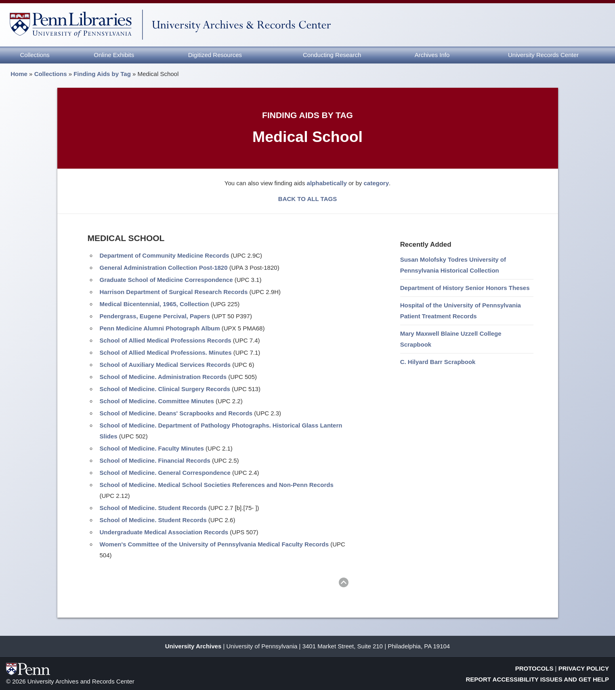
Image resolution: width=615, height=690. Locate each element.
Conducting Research (332, 54)
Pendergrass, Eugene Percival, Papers (155, 316)
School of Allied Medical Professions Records (165, 340)
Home (18, 73)
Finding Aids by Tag (102, 73)
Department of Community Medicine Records (164, 255)
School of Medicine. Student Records (153, 507)
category (376, 183)
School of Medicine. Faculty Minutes (152, 448)
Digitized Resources (215, 54)
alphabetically (327, 183)
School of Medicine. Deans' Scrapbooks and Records (176, 413)
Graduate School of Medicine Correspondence (166, 279)
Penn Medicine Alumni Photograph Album (160, 328)
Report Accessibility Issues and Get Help (537, 679)
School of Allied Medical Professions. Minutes (166, 352)
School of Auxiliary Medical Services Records (165, 364)
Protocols (534, 668)
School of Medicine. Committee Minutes (157, 401)
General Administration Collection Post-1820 (164, 267)
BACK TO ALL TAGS (307, 198)
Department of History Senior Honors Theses (465, 287)
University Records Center (543, 54)
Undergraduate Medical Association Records (164, 532)
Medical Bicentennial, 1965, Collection (154, 304)
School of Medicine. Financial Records (155, 460)
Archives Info (432, 54)
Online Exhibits (114, 54)
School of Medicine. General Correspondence (165, 472)
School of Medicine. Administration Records (163, 376)
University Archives (193, 646)
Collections (34, 54)
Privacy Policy (583, 668)
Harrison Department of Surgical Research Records (174, 291)
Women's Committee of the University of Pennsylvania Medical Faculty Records (214, 544)
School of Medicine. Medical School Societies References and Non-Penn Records (217, 484)
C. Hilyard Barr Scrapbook (438, 361)
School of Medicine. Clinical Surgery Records (165, 388)
